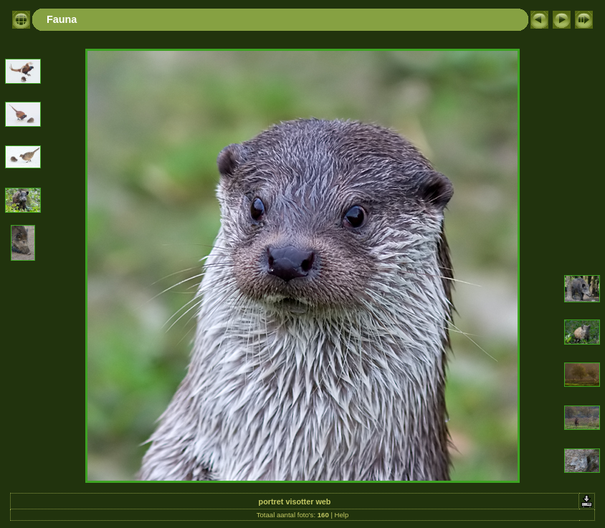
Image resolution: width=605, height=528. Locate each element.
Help (342, 515)
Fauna (62, 19)
